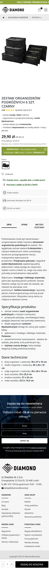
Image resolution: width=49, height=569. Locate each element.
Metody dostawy (32, 542)
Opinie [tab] (24, 224)
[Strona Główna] (3, 17)
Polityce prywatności (38, 448)
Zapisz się (24, 440)
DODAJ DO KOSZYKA (32, 564)
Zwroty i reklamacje (10, 542)
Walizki (28, 501)
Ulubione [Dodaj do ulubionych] (7, 174)
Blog (3, 505)
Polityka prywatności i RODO (11, 536)
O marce (5, 501)
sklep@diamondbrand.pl (15, 488)
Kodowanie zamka (32, 546)
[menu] (45, 9)
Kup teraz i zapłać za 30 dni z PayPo (22, 184)
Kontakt (5, 509)
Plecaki (28, 509)
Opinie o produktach (33, 535)
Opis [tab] (9, 224)
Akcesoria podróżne (18, 17)
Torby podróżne (31, 505)
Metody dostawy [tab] (39, 226)
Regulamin (6, 531)
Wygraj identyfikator (33, 531)
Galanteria (29, 513)
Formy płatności (31, 538)
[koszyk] (39, 10)
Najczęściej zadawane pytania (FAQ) (11, 514)
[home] (13, 9)
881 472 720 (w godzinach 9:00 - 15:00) (22, 484)
